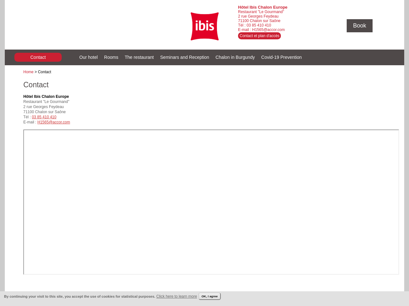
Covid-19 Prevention (281, 57)
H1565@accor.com (268, 29)
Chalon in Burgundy (235, 57)
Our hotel (88, 57)
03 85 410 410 (259, 25)
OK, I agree (210, 296)
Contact (38, 57)
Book (359, 25)
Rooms (111, 57)
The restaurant (139, 57)
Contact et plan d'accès (259, 36)
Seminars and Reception (184, 57)
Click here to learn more (176, 296)
